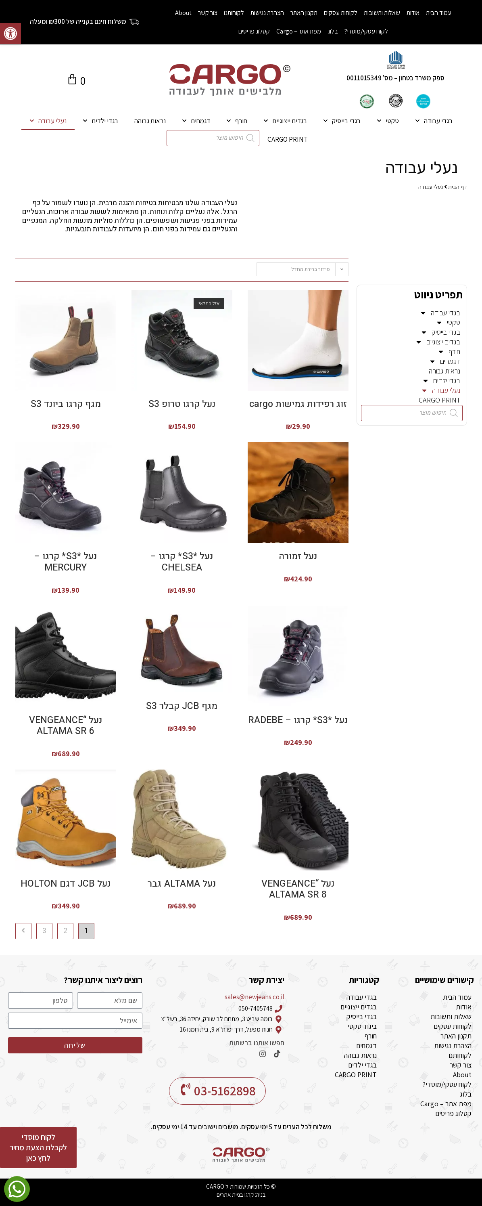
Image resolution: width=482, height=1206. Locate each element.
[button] (10, 33)
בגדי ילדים (100, 120)
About (183, 12)
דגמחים (196, 120)
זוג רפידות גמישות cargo (298, 404)
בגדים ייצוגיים (285, 120)
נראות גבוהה (150, 120)
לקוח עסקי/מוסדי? (366, 31)
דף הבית (457, 187)
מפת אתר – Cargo (298, 31)
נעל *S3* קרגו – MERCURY (66, 562)
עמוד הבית (438, 12)
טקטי (388, 120)
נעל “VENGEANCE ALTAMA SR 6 (65, 726)
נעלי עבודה (48, 120)
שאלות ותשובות (382, 12)
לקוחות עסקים (340, 12)
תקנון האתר (303, 12)
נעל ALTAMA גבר (182, 884)
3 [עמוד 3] (44, 930)
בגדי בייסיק (342, 120)
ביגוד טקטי (362, 1026)
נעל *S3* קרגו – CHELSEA (182, 562)
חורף (236, 120)
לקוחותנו (234, 12)
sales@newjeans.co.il (254, 996)
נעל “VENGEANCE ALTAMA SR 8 (297, 890)
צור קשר (207, 12)
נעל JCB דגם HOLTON (66, 884)
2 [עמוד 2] (65, 930)
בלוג (333, 31)
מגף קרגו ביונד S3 (66, 404)
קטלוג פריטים (254, 31)
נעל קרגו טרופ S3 (181, 404)
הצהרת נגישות (267, 12)
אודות (413, 12)
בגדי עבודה (434, 120)
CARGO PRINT (287, 139)
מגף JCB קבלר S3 (181, 706)
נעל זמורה (298, 556)
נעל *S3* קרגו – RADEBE (298, 720)
